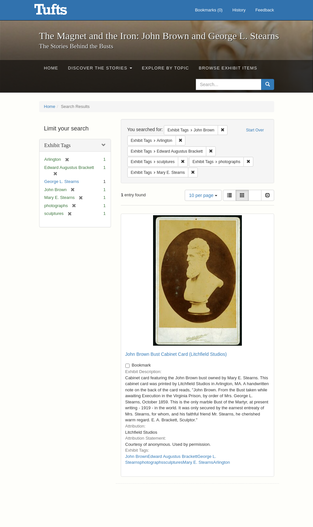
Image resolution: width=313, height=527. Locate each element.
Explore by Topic (165, 68)
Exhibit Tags (57, 145)
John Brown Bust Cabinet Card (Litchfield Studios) (176, 354)
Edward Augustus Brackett (172, 456)
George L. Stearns (61, 181)
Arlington (221, 462)
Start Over (255, 130)
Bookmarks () (209, 10)
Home (51, 68)
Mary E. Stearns (198, 462)
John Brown (136, 456)
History (238, 10)
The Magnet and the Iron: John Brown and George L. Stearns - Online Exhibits (58, 11)
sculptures (173, 462)
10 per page (203, 195)
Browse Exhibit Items (228, 68)
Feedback (264, 10)
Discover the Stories (100, 68)
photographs (151, 462)
